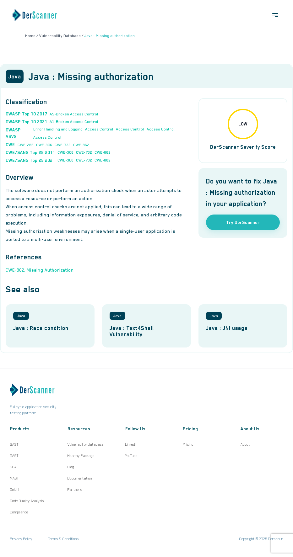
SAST (14, 444)
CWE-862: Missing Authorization (40, 270)
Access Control (99, 129)
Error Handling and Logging (58, 129)
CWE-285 (26, 145)
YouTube (131, 456)
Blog (71, 467)
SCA (13, 467)
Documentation (80, 478)
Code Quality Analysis (27, 501)
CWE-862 (81, 145)
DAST (14, 456)
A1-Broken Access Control (74, 121)
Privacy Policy (21, 539)
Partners (75, 489)
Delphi (14, 489)
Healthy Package (81, 456)
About (245, 444)
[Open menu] (275, 15)
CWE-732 (63, 145)
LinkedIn (131, 444)
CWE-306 (44, 145)
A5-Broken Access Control (74, 114)
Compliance (19, 512)
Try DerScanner (243, 222)
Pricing (188, 444)
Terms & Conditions (63, 539)
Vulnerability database (86, 444)
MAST (14, 478)
